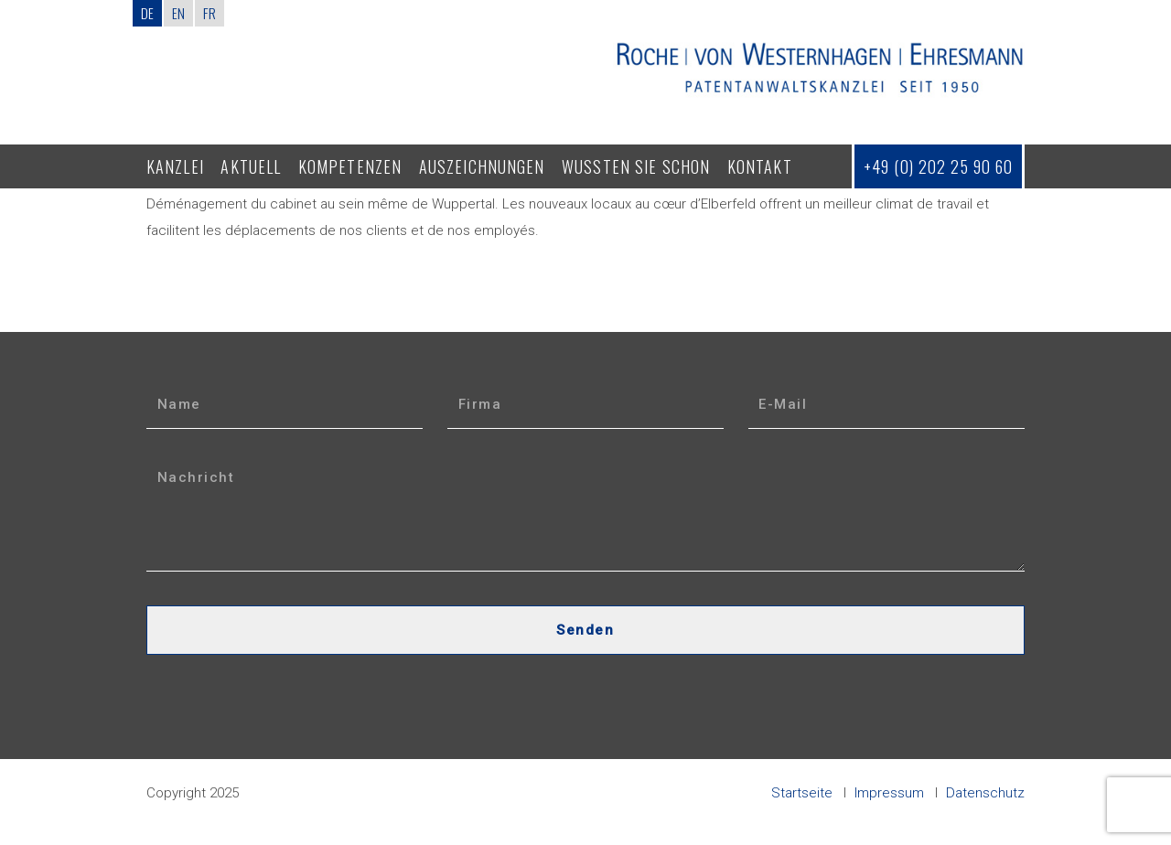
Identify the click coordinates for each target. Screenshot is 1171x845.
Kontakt (759, 166)
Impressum (889, 793)
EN (178, 13)
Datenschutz (985, 793)
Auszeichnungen (482, 166)
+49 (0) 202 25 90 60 (938, 166)
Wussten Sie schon (636, 166)
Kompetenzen (350, 166)
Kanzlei (175, 166)
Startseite (802, 793)
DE (147, 13)
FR (209, 13)
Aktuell (250, 166)
